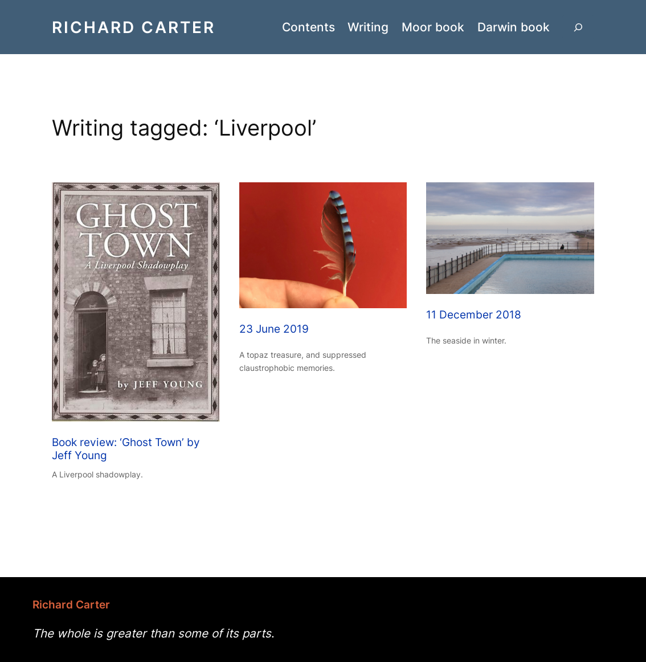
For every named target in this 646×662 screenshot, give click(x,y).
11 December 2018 (473, 315)
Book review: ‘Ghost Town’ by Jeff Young (126, 449)
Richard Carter (133, 27)
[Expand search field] (578, 27)
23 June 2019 (274, 329)
